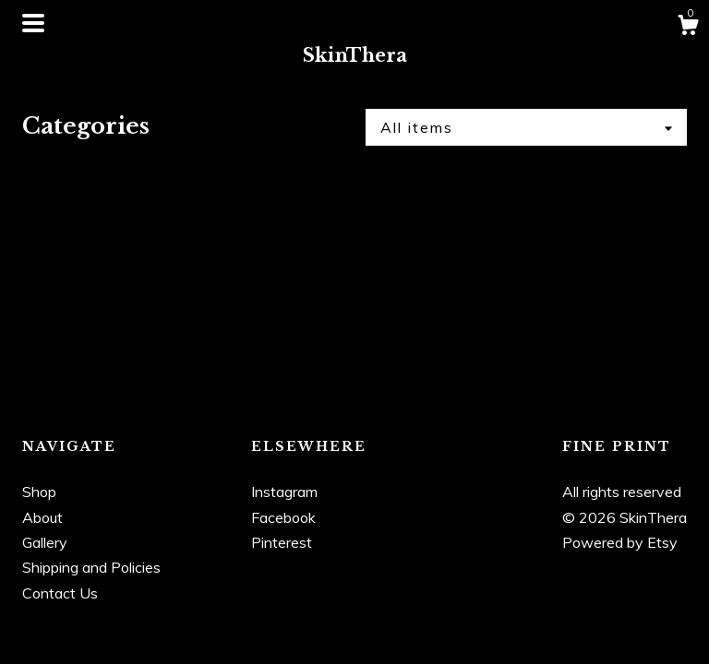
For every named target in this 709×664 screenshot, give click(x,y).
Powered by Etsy (620, 542)
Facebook (283, 517)
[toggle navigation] (33, 23)
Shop (39, 491)
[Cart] (688, 28)
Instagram (284, 491)
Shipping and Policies (91, 567)
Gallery (44, 542)
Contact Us (60, 593)
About (42, 517)
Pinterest (281, 542)
